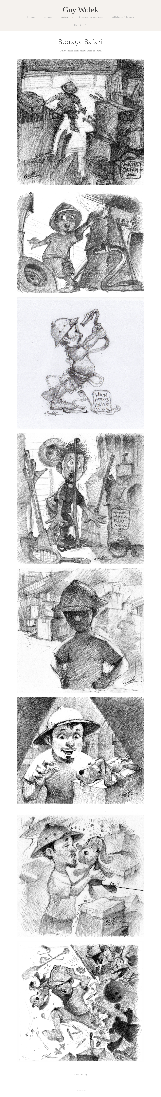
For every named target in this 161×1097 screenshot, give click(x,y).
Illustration (65, 17)
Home (31, 17)
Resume (46, 17)
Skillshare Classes (122, 17)
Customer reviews (91, 17)
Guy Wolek (80, 9)
